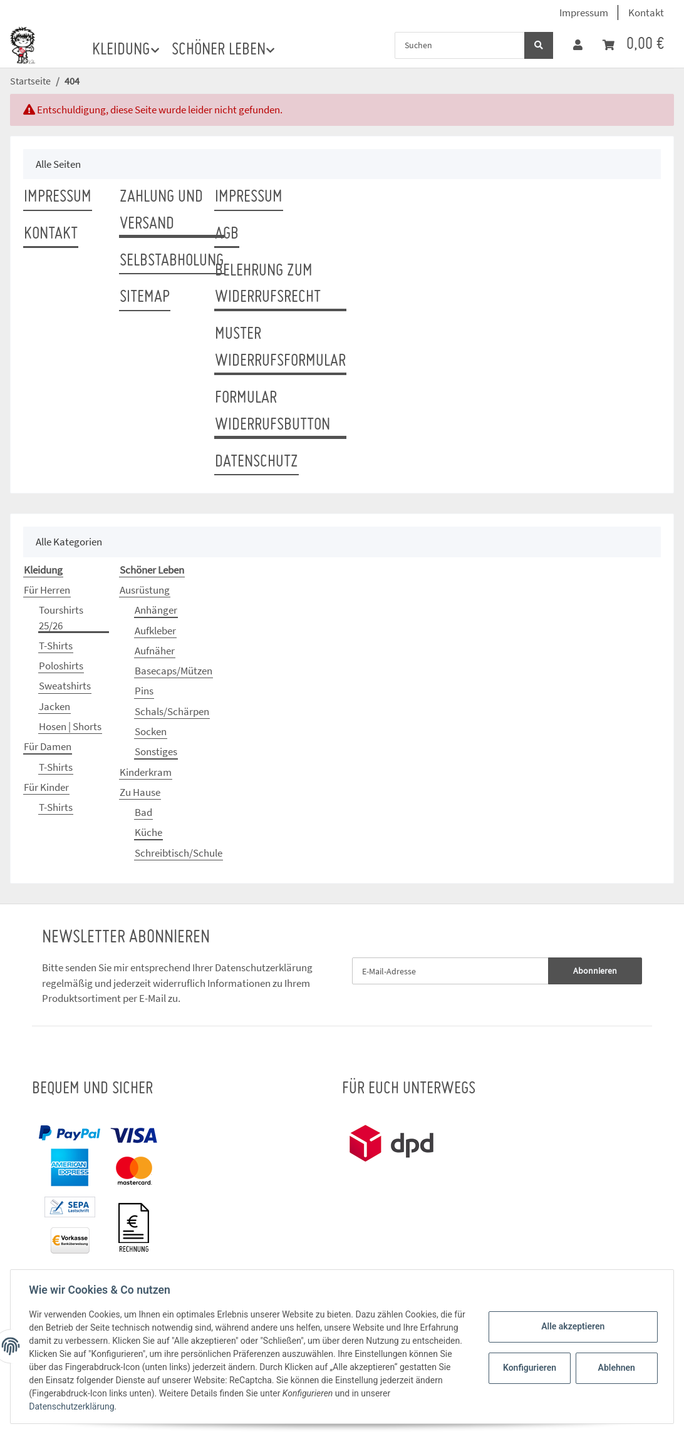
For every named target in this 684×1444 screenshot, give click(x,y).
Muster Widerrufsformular (280, 347)
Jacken (54, 706)
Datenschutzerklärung (264, 967)
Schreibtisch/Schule (178, 853)
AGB (227, 234)
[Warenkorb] (633, 45)
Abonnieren (595, 970)
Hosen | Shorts (70, 726)
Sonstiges (156, 751)
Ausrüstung (145, 590)
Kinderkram (146, 772)
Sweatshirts (65, 686)
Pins (144, 691)
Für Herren (47, 590)
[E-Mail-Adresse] (450, 970)
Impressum (583, 12)
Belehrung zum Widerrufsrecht (268, 284)
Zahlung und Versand (161, 210)
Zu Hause (140, 792)
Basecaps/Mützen (173, 671)
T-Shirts (56, 645)
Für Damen (47, 746)
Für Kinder (46, 787)
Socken (151, 731)
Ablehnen (614, 1368)
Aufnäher (155, 651)
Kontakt (646, 12)
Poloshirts (61, 666)
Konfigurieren (529, 1368)
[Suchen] (460, 45)
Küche (148, 832)
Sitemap (145, 297)
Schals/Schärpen (172, 711)
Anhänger (156, 610)
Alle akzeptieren (571, 1326)
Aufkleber (155, 630)
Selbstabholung (172, 261)
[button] (578, 45)
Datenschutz (256, 462)
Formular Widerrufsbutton (272, 411)
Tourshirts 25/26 (61, 617)
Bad (143, 812)
